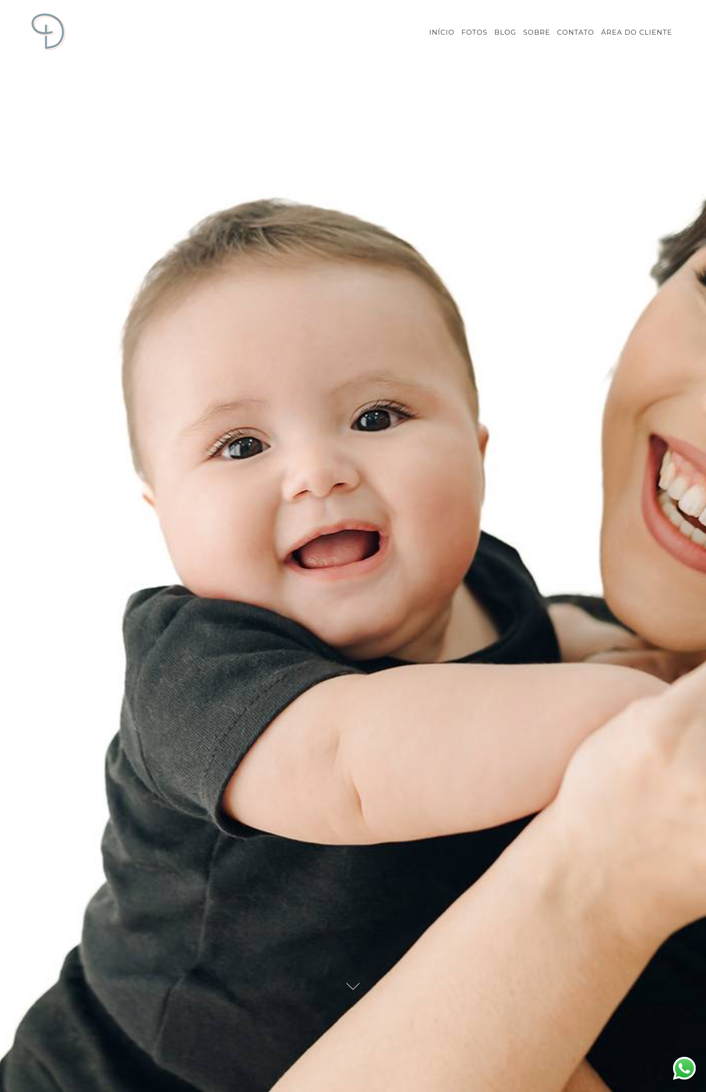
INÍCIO (441, 32)
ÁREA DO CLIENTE (636, 32)
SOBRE (536, 32)
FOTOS (475, 32)
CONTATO (575, 32)
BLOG (505, 32)
